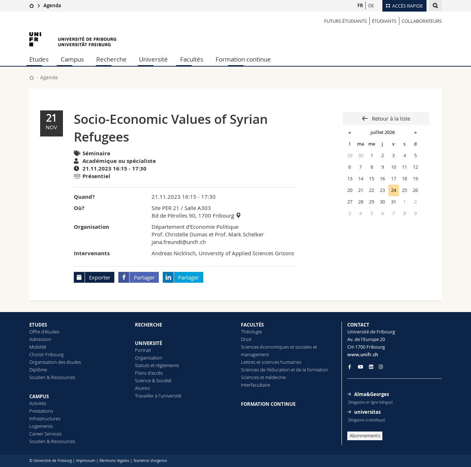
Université (153, 59)
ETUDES (38, 324)
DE (371, 5)
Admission (40, 339)
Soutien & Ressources (52, 377)
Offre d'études (44, 331)
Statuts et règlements (157, 365)
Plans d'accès (149, 373)
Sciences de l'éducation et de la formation (284, 369)
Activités (37, 403)
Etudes (38, 59)
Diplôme (38, 369)
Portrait (143, 350)
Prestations (41, 411)
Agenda (52, 5)
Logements (41, 426)
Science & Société (153, 380)
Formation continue (243, 59)
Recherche (111, 59)
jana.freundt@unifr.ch (179, 241)
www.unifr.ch (362, 354)
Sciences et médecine (263, 377)
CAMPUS (39, 396)
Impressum (85, 460)
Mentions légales (114, 460)
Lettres (248, 362)
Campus (72, 59)
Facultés (191, 59)
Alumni (142, 388)
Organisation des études (55, 362)
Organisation (148, 357)
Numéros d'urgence (150, 460)
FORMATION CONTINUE (268, 404)
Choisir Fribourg (46, 354)
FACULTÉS (252, 324)
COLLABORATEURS (422, 21)
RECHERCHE (148, 324)
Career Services (45, 433)
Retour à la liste (390, 118)
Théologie (251, 331)
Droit (246, 339)
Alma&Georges (371, 394)
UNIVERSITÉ (148, 343)
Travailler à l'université (158, 395)
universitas (367, 412)
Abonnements (364, 435)
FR (360, 5)
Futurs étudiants (345, 21)
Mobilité (37, 347)
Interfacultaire (255, 385)
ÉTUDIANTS (384, 21)
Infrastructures (44, 418)
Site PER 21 (165, 207)
